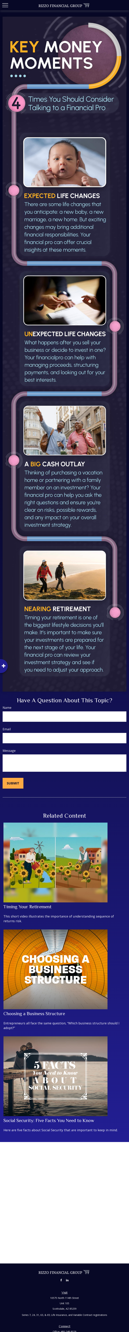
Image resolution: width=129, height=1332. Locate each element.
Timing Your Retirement (27, 906)
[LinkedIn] (67, 1280)
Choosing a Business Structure (34, 1013)
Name (7, 707)
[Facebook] (61, 1280)
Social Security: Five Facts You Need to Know (48, 1120)
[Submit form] (13, 783)
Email (7, 729)
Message (9, 751)
